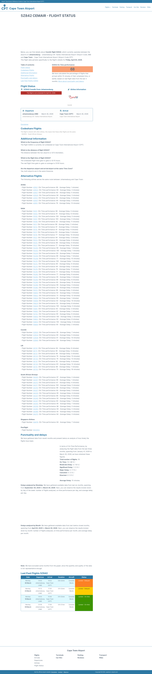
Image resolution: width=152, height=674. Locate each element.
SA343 (35, 398)
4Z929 (35, 195)
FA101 (35, 211)
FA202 (35, 251)
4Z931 (35, 198)
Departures (38, 660)
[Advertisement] (76, 35)
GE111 (35, 351)
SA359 (35, 406)
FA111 (35, 224)
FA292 (35, 277)
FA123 (35, 240)
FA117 (35, 232)
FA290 (35, 274)
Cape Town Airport (21, 8)
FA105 (35, 216)
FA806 (35, 325)
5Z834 (35, 335)
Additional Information (29, 73)
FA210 (35, 261)
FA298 (35, 285)
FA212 (35, 264)
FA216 (35, 269)
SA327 (35, 390)
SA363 (35, 409)
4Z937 (35, 201)
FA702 (35, 314)
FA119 (35, 235)
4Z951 (35, 203)
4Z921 (35, 187)
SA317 (35, 385)
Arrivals (37, 658)
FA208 (35, 259)
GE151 (35, 367)
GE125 (35, 359)
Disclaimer (54, 672)
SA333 (35, 393)
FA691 (35, 309)
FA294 (35, 280)
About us (66, 672)
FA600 (35, 293)
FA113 (35, 227)
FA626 (35, 306)
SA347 (35, 401)
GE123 (35, 356)
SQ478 (35, 422)
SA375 (35, 414)
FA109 (35, 222)
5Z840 (35, 340)
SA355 (35, 404)
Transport (129, 7)
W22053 (36, 430)
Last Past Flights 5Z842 (29, 81)
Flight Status (25, 67)
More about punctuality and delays (71, 81)
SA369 (35, 412)
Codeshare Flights (27, 70)
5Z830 (35, 332)
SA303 (35, 377)
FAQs (148, 7)
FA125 (35, 243)
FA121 (35, 237)
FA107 (35, 219)
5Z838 (35, 338)
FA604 (35, 298)
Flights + (108, 7)
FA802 (35, 319)
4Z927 (35, 193)
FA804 (35, 322)
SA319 (35, 388)
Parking (122, 7)
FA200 (35, 248)
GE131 (35, 361)
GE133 (35, 364)
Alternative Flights (27, 75)
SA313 (35, 383)
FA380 (35, 288)
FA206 (35, 256)
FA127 (35, 245)
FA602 (35, 295)
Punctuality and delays (29, 78)
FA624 (35, 303)
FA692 (35, 311)
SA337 (35, 396)
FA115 (35, 230)
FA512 (35, 290)
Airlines (37, 663)
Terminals (115, 7)
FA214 (35, 266)
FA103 (35, 214)
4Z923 (35, 190)
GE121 (35, 354)
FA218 (35, 272)
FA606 (35, 301)
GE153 (35, 369)
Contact (60, 672)
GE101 (35, 348)
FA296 (35, 282)
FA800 (35, 317)
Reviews (143, 7)
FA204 (35, 253)
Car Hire (136, 7)
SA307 (35, 380)
